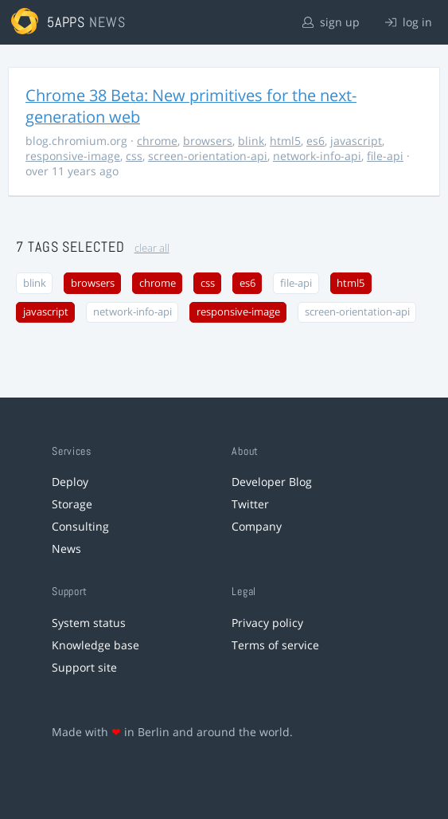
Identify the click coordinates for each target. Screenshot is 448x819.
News (66, 548)
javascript (356, 140)
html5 (285, 140)
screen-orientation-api (207, 155)
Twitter (250, 503)
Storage (72, 503)
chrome (157, 140)
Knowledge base (95, 644)
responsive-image (72, 155)
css (134, 155)
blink (251, 140)
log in (408, 21)
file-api (385, 155)
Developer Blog (272, 481)
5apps (66, 22)
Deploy (70, 481)
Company (257, 526)
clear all (151, 248)
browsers (207, 140)
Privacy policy (267, 622)
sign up (331, 21)
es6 (315, 140)
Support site (84, 667)
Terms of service (275, 644)
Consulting (80, 526)
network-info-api (317, 155)
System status (89, 622)
